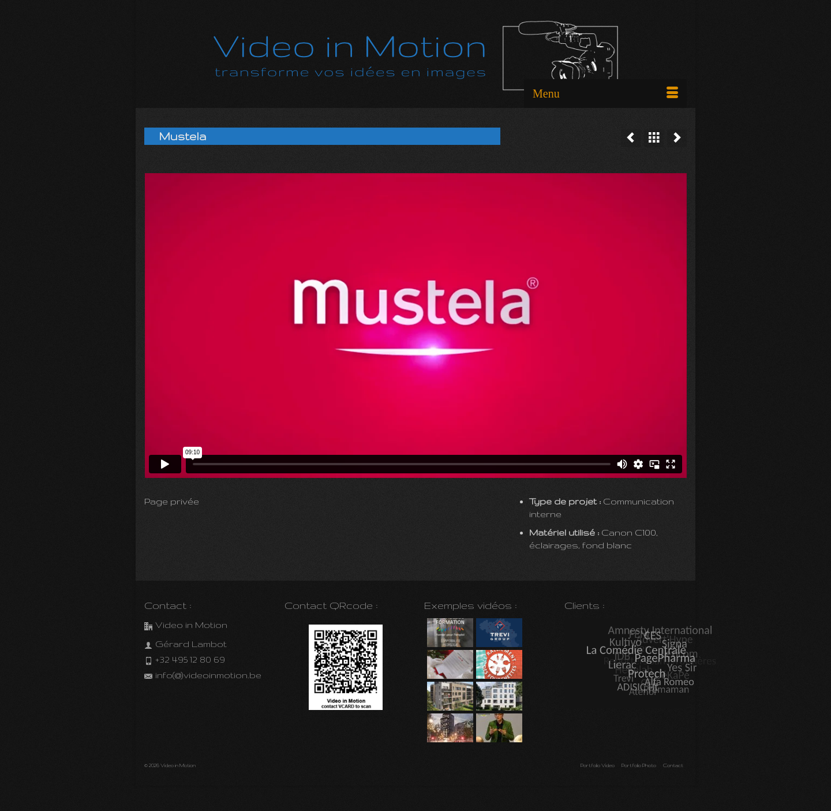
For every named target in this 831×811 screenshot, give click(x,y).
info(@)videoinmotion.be (202, 675)
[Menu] (605, 93)
